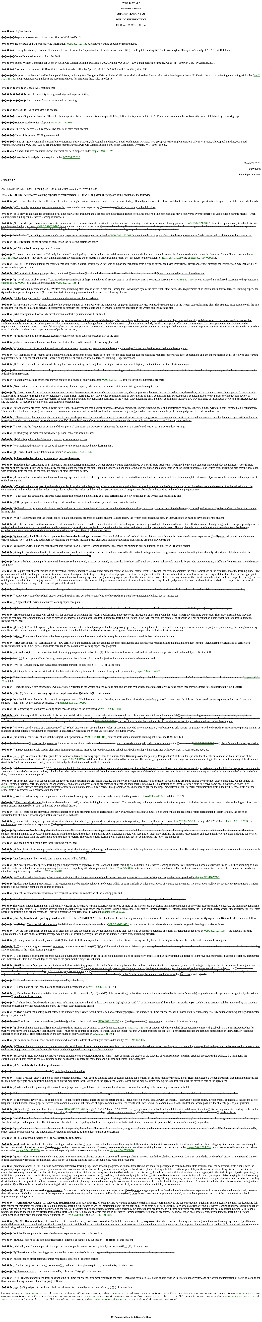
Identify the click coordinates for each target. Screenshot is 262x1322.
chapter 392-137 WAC (237, 821)
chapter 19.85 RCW (101, 151)
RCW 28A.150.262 (120, 235)
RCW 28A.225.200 (185, 821)
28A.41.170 (120, 1299)
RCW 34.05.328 (71, 157)
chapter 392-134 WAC (200, 257)
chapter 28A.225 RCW (121, 868)
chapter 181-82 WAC (12, 282)
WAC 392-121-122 (118, 924)
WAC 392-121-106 (214, 930)
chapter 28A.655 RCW (122, 1150)
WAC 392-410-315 (95, 737)
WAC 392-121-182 (77, 43)
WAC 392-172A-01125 (79, 452)
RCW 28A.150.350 (172, 257)
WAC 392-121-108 (138, 1027)
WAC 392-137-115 (134, 1040)
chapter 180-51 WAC (113, 911)
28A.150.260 (7, 1299)
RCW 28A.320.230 (105, 721)
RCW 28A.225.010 (52, 871)
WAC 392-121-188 (183, 279)
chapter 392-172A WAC (73, 702)
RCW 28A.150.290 (29, 1293)
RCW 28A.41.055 (103, 1299)
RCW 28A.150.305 (61, 122)
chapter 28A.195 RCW (28, 1150)
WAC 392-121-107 (198, 223)
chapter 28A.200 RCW (73, 759)
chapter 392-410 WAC (148, 671)
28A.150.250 (249, 1296)
